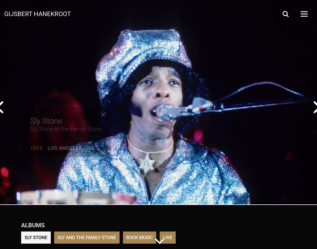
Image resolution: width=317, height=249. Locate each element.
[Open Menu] (304, 14)
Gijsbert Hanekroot (37, 13)
